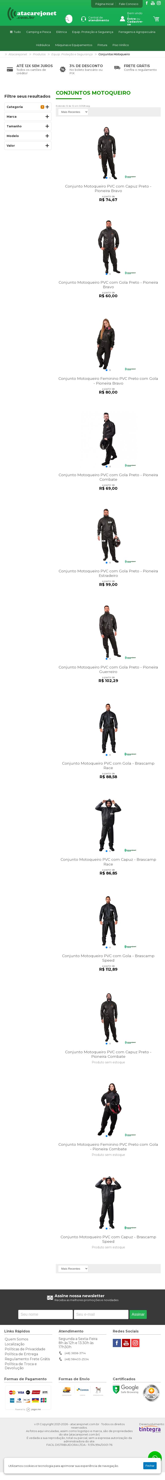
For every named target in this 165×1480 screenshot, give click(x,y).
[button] (106, 178)
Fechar (149, 1465)
